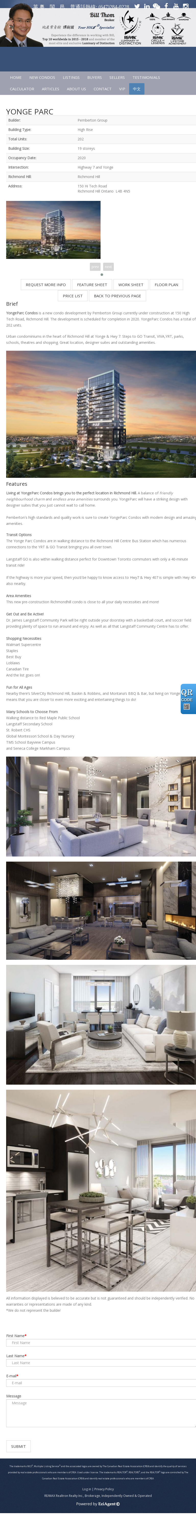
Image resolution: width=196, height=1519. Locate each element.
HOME (16, 77)
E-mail (11, 1376)
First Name (15, 1335)
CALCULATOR (22, 88)
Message (13, 1396)
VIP (122, 88)
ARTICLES (50, 88)
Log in (86, 1495)
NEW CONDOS (42, 77)
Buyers (94, 77)
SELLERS (117, 77)
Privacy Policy (104, 1495)
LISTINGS (71, 77)
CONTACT (103, 88)
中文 (137, 88)
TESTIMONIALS (146, 77)
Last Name (15, 1355)
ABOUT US (76, 88)
